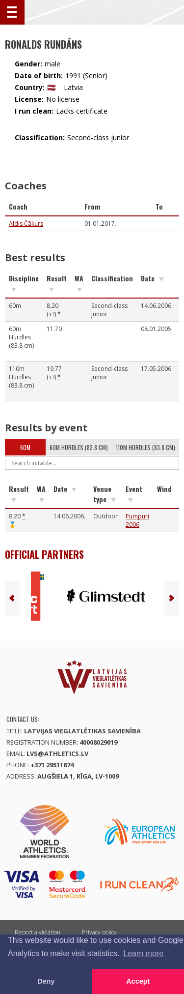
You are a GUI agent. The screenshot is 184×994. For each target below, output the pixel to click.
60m (25, 447)
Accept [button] (138, 981)
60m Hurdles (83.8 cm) (79, 447)
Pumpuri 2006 (137, 520)
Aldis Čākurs (26, 223)
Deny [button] (45, 981)
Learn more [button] (143, 953)
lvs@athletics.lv (57, 753)
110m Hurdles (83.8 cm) (145, 447)
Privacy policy (99, 932)
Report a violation (37, 932)
